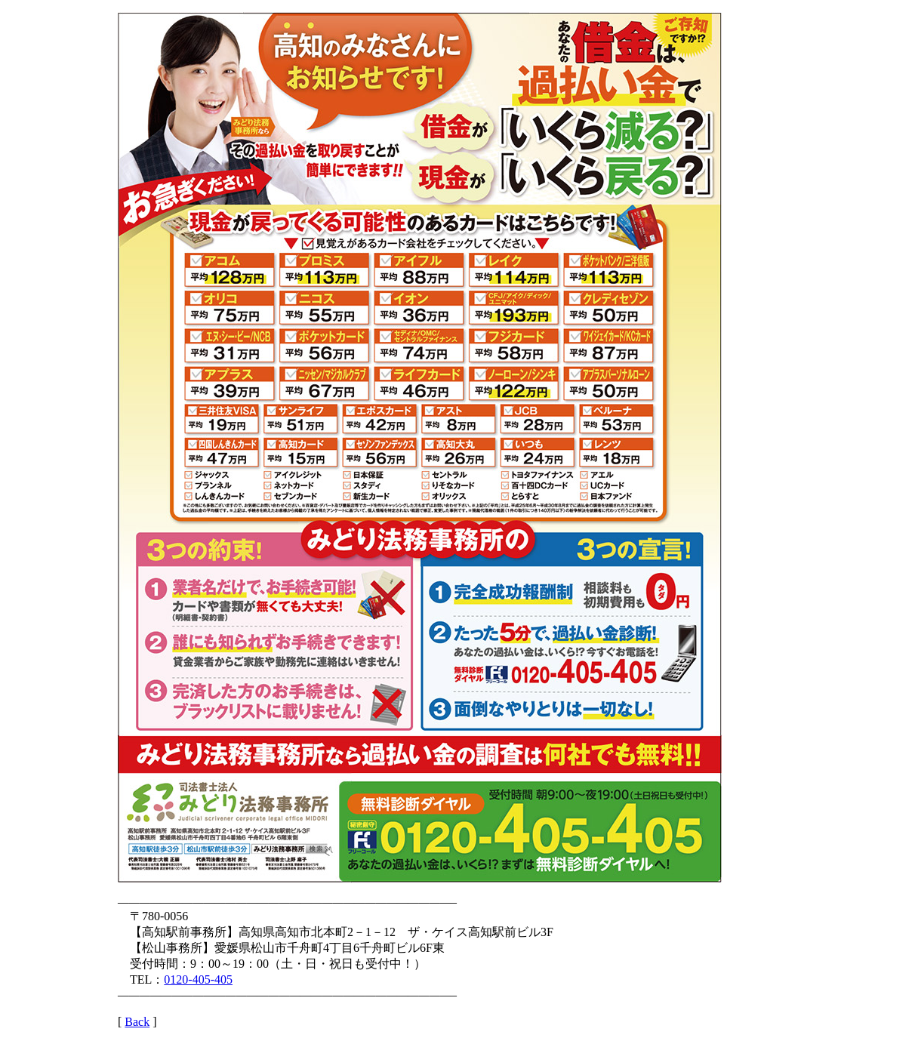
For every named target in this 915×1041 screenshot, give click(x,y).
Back (137, 1021)
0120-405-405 (198, 979)
